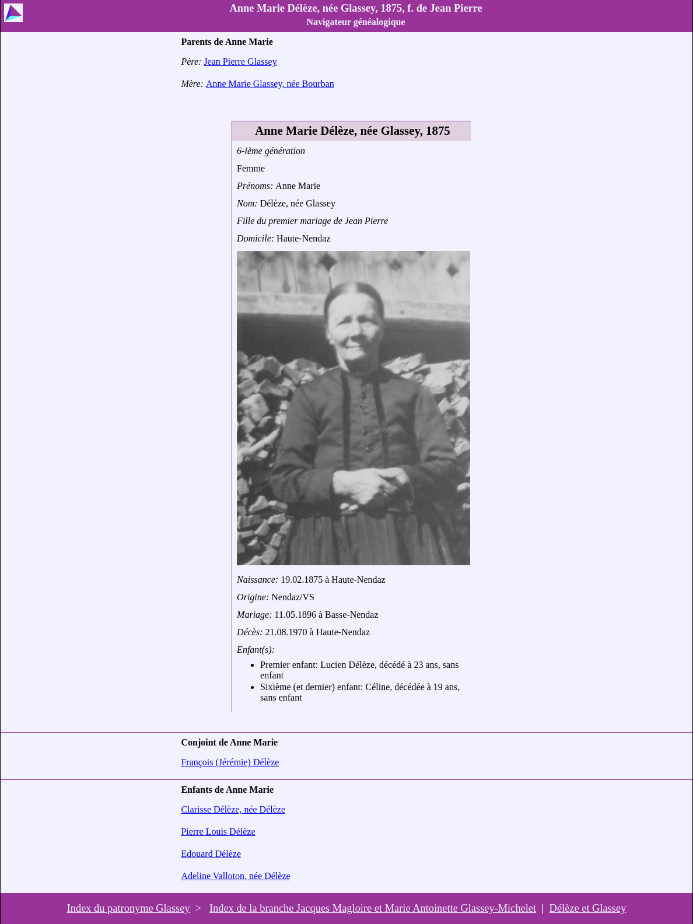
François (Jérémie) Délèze (230, 762)
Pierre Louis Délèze (218, 831)
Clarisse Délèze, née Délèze (233, 809)
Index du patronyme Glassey (128, 908)
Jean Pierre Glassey (240, 61)
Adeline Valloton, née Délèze (235, 876)
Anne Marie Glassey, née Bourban (270, 84)
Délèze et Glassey (588, 908)
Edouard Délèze (211, 854)
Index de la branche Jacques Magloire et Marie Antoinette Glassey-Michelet (372, 908)
